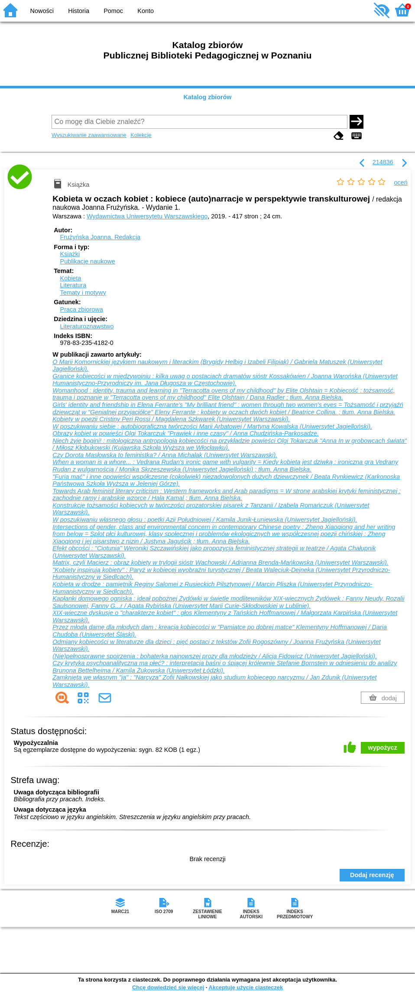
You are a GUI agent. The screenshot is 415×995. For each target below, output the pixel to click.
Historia (78, 10)
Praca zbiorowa (81, 309)
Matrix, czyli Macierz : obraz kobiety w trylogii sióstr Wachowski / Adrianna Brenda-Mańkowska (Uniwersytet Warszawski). (220, 562)
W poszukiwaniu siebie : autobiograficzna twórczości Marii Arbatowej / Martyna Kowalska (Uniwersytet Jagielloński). (212, 426)
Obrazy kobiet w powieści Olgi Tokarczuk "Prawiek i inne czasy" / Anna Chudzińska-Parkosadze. (185, 433)
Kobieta (70, 278)
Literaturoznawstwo (87, 326)
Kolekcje (140, 135)
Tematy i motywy (83, 292)
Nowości (42, 10)
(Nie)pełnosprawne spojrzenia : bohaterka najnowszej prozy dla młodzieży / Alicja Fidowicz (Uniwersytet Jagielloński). (214, 656)
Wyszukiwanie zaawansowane (89, 135)
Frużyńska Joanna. (100, 237)
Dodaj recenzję (372, 874)
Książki (70, 253)
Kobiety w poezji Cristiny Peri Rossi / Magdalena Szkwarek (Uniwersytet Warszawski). (171, 419)
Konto (145, 10)
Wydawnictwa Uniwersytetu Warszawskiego (147, 216)
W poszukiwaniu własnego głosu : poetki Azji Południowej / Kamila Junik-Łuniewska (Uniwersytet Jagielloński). (204, 519)
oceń (401, 182)
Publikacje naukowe (87, 261)
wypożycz (382, 747)
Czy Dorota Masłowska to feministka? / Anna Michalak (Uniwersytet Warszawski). (164, 455)
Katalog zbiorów (207, 97)
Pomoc (113, 10)
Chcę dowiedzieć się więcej (168, 987)
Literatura (73, 285)
